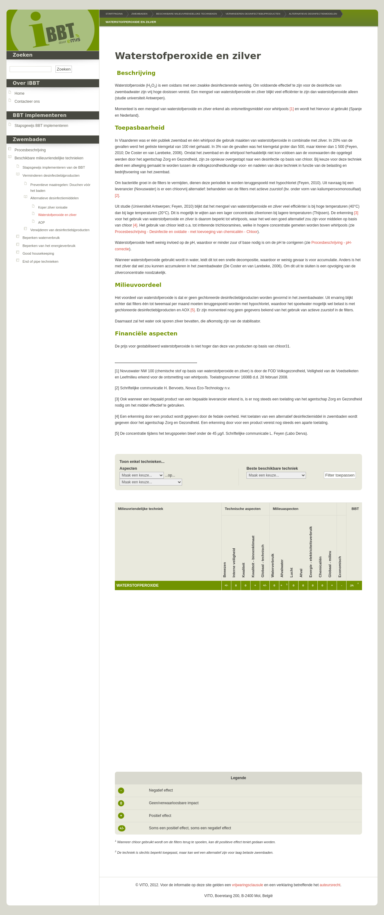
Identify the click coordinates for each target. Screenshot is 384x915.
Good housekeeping (38, 253)
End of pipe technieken (41, 261)
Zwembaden (29, 139)
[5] (192, 310)
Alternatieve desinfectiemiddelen (54, 198)
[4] (135, 225)
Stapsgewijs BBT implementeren (41, 125)
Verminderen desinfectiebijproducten (51, 175)
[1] (292, 109)
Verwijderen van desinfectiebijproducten (59, 230)
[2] (117, 195)
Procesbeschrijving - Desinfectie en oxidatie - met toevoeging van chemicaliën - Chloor (186, 232)
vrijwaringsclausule (247, 885)
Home (19, 93)
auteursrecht (330, 885)
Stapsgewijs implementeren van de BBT (54, 167)
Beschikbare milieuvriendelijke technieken (49, 158)
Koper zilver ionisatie (53, 207)
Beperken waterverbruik (41, 238)
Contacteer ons (27, 101)
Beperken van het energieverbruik (49, 246)
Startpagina (114, 13)
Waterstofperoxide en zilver (57, 215)
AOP (41, 222)
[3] (356, 213)
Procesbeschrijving (30, 150)
